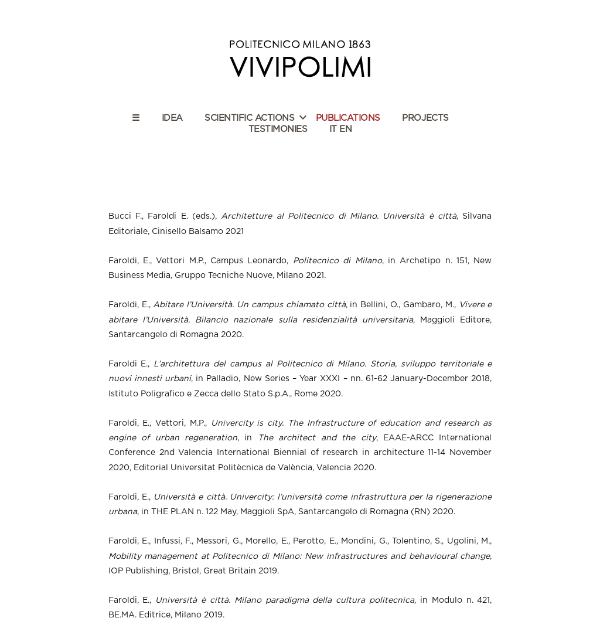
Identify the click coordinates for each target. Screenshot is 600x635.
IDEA (172, 118)
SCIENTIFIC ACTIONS (249, 118)
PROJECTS (425, 118)
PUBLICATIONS (348, 118)
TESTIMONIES (278, 129)
